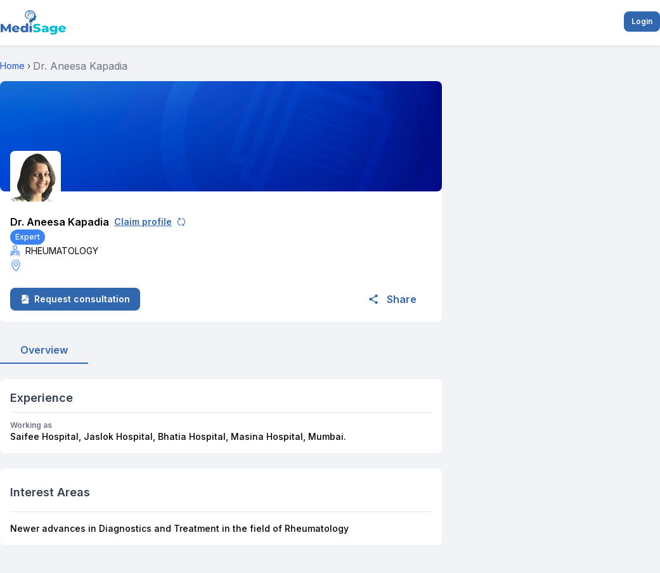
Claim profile (150, 221)
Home (12, 65)
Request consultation (75, 298)
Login (641, 21)
